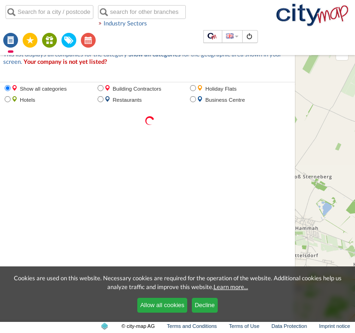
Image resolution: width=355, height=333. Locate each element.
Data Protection (289, 326)
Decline (204, 305)
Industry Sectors (125, 23)
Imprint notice (334, 326)
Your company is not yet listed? (65, 61)
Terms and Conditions (192, 326)
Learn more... (231, 286)
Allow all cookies (162, 305)
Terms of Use (244, 326)
